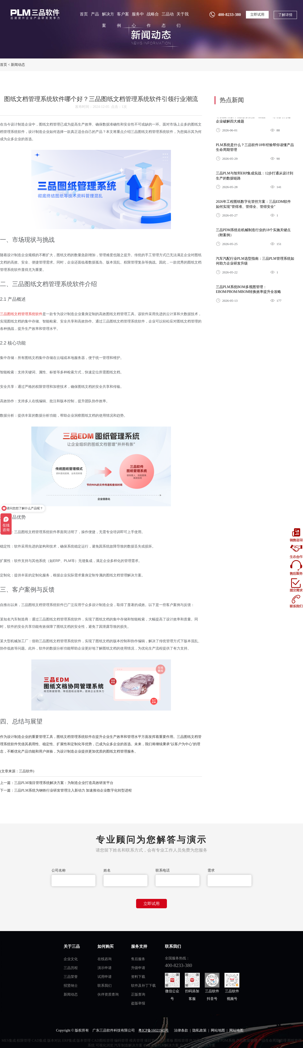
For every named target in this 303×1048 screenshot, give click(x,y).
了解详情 (285, 15)
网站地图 (218, 1030)
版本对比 (54, 1040)
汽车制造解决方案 (128, 1045)
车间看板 (166, 1040)
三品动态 (168, 20)
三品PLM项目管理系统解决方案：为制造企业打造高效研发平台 (63, 783)
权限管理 (24, 1040)
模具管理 (136, 1040)
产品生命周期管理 (272, 1040)
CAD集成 (39, 1040)
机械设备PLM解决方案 (161, 1045)
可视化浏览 (104, 1045)
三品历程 (71, 968)
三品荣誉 (71, 977)
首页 (84, 14)
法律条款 (181, 1030)
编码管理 (121, 1040)
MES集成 (9, 1040)
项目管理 (151, 1040)
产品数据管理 (246, 1040)
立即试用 (257, 14)
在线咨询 (104, 959)
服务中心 (138, 20)
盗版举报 (138, 1003)
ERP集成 (69, 1040)
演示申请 (104, 968)
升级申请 (138, 968)
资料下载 (138, 977)
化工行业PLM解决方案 (197, 1045)
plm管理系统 (34, 14)
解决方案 (108, 20)
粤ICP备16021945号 (153, 1030)
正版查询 (138, 994)
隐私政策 (199, 1030)
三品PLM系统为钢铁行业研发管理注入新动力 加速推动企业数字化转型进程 (73, 790)
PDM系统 (227, 1040)
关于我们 (182, 20)
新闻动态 (18, 65)
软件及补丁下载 (143, 985)
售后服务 (138, 959)
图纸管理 (181, 1040)
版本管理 (84, 1040)
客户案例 (123, 20)
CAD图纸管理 (102, 1040)
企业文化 (71, 959)
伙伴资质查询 (108, 994)
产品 (95, 14)
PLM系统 (196, 1040)
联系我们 (104, 985)
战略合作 (153, 20)
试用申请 (104, 977)
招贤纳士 (71, 985)
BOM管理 (212, 1040)
